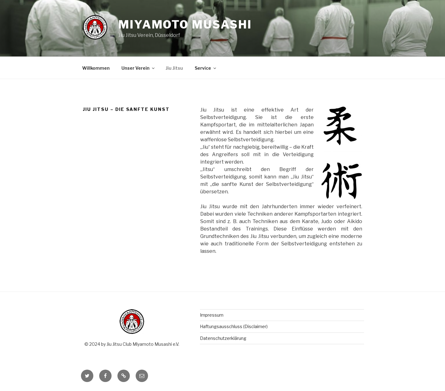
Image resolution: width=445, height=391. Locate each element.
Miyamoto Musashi (185, 24)
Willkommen (96, 68)
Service (206, 68)
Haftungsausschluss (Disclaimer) (234, 326)
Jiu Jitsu (174, 68)
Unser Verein (138, 68)
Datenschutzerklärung (223, 338)
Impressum (211, 315)
